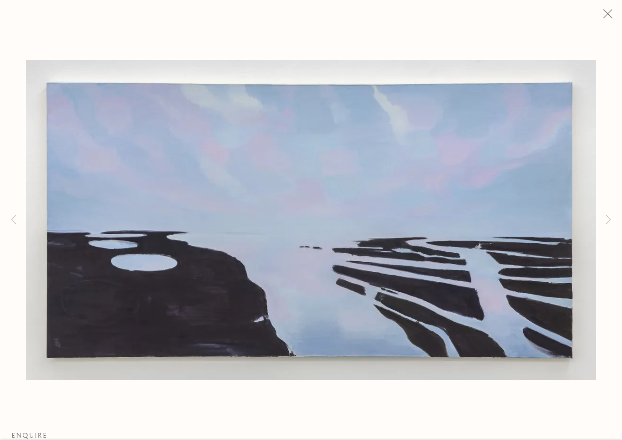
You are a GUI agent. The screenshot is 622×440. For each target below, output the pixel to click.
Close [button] (605, 17)
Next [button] (608, 220)
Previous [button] (14, 220)
